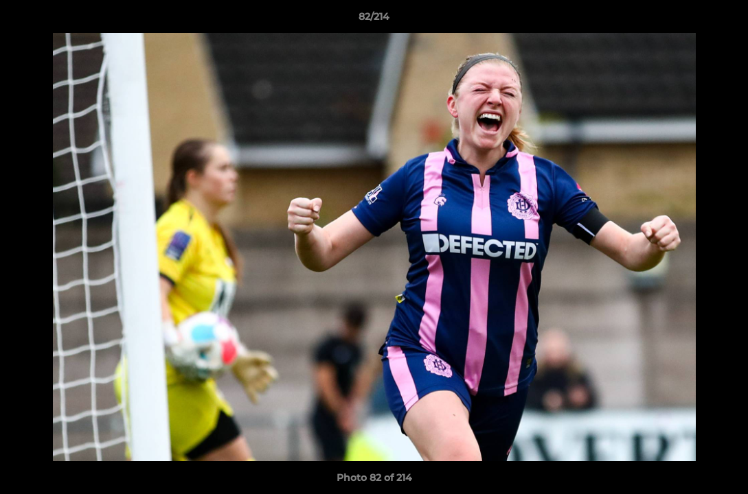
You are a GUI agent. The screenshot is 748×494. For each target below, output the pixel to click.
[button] (723, 20)
